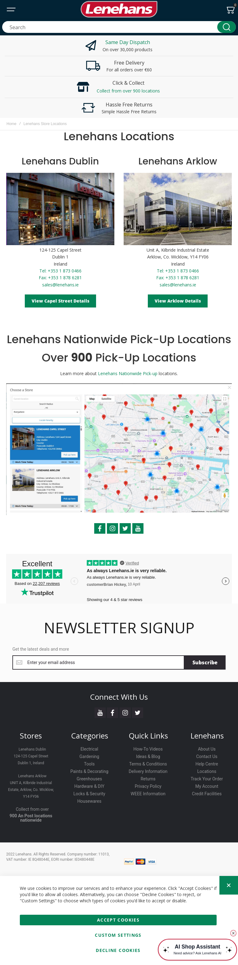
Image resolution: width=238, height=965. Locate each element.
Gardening (89, 756)
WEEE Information (148, 793)
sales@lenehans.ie (60, 285)
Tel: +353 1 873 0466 (60, 271)
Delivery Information (148, 771)
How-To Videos (148, 749)
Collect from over (32, 809)
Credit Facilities (207, 793)
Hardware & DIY (89, 786)
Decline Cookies (118, 950)
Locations (206, 771)
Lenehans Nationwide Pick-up (127, 373)
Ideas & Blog (148, 756)
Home (11, 124)
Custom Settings (118, 935)
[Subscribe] (205, 662)
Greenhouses (89, 778)
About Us (207, 749)
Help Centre (207, 763)
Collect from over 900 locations (128, 91)
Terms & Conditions (148, 763)
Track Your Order (207, 778)
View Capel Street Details (60, 301)
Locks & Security (89, 793)
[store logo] (119, 9)
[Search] (226, 27)
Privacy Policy (148, 786)
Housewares (89, 801)
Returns (148, 778)
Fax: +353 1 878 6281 (60, 278)
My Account (206, 786)
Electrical (89, 749)
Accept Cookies (118, 920)
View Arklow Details (178, 301)
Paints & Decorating (89, 771)
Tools (89, 763)
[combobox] (119, 27)
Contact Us (207, 756)
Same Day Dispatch (127, 42)
